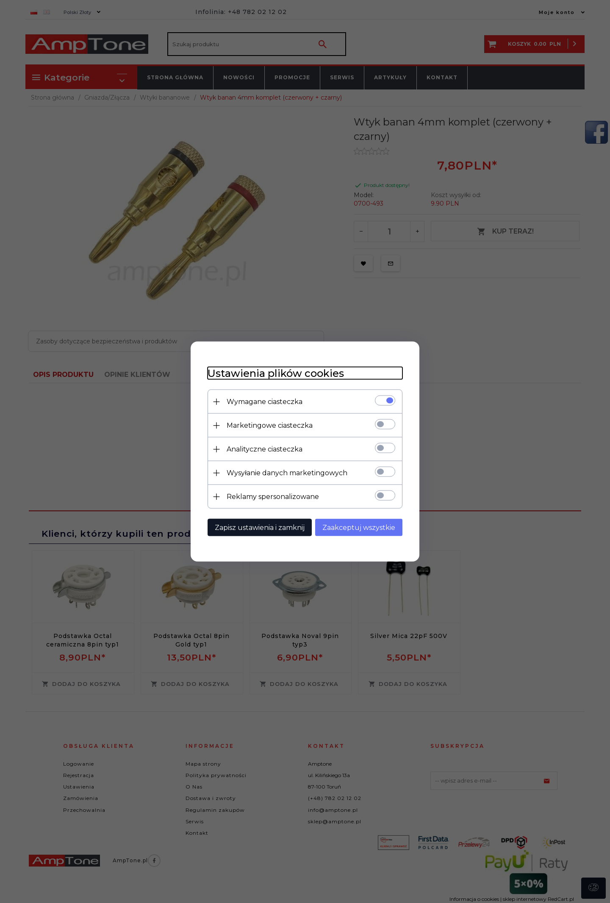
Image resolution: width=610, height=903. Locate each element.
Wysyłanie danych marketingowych (287, 473)
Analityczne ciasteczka (264, 449)
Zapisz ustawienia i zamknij (260, 528)
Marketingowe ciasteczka (270, 425)
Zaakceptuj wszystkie (358, 528)
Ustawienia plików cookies (276, 373)
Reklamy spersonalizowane (273, 497)
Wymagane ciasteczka (264, 402)
